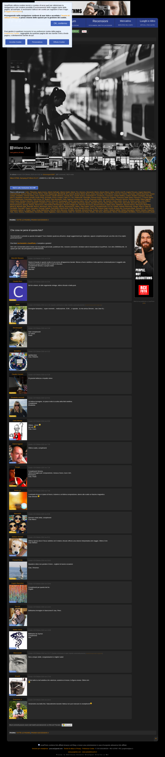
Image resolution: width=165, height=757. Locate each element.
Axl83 (46, 194)
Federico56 (78, 197)
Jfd (104, 201)
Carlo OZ (117, 194)
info (144, 303)
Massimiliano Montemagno (53, 205)
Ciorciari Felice (29, 196)
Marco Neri (118, 203)
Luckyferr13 (43, 203)
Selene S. (21, 210)
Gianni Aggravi (145, 199)
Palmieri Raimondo (125, 206)
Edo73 (12, 197)
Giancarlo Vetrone (121, 199)
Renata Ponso (84, 208)
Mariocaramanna (16, 205)
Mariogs (25, 205)
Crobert (128, 196)
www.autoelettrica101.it (89, 752)
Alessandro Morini (92, 192)
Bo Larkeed (70, 194)
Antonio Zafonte (26, 194)
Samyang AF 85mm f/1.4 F (29, 178)
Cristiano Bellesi (119, 196)
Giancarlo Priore (108, 199)
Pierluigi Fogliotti (44, 208)
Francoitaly (28, 199)
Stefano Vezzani (140, 210)
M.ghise (67, 203)
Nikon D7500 (14, 178)
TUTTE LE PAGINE (23, 220)
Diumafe (149, 196)
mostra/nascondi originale (93, 305)
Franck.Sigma (148, 197)
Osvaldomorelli (101, 206)
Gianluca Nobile (134, 199)
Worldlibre (131, 212)
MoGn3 (36, 206)
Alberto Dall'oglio (53, 192)
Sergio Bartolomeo (42, 210)
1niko (27, 192)
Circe (36, 196)
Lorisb (12, 203)
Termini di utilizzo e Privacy (72, 748)
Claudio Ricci (68, 196)
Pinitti (71, 208)
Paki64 (115, 206)
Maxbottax (147, 205)
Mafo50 (73, 203)
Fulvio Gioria (36, 199)
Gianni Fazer (14, 201)
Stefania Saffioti (114, 210)
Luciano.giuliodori (32, 203)
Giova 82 (55, 201)
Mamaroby (80, 203)
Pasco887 (21, 208)
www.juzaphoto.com (74, 752)
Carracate (131, 194)
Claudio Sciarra (79, 196)
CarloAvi (124, 194)
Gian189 (86, 199)
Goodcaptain (63, 201)
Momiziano (43, 206)
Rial (96, 208)
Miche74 (13, 206)
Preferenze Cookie (11, 33)
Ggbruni (70, 199)
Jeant (100, 201)
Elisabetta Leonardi (22, 197)
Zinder (152, 212)
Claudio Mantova (57, 196)
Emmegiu (48, 197)
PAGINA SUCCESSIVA (40, 220)
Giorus (48, 201)
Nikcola (61, 206)
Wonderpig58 (122, 212)
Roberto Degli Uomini (105, 208)
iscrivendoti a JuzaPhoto (26, 243)
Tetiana (21, 212)
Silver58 (53, 210)
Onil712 (92, 206)
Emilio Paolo (39, 197)
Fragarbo (113, 197)
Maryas (31, 205)
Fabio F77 (67, 197)
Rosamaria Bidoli (129, 208)
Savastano (13, 210)
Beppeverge (52, 194)
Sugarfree (150, 210)
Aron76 (35, 194)
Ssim (101, 210)
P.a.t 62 (109, 206)
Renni (92, 208)
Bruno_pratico (90, 194)
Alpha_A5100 (114, 192)
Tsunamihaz (38, 212)
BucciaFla (99, 194)
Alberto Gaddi (65, 192)
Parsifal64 (13, 208)
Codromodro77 (91, 196)
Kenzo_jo (126, 201)
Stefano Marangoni (127, 210)
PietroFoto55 (63, 208)
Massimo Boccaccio (86, 205)
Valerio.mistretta (61, 212)
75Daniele (33, 192)
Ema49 (32, 197)
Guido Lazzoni (73, 201)
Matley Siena (110, 205)
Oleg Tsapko (84, 206)
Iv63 (86, 201)
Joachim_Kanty (111, 201)
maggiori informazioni (13, 11)
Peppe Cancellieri (32, 208)
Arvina (41, 194)
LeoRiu (137, 201)
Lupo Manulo (59, 203)
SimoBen (71, 210)
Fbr (72, 197)
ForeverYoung (96, 197)
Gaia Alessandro (56, 199)
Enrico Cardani (57, 197)
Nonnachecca (69, 206)
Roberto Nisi (118, 208)
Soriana (95, 210)
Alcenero (82, 192)
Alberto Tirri (74, 192)
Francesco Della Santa (125, 197)
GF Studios (46, 199)
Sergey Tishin (30, 210)
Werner (114, 212)
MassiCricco (39, 205)
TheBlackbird (29, 212)
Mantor (87, 203)
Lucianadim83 (20, 203)
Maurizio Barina (129, 205)
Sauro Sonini (149, 208)
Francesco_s (138, 197)
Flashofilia (86, 197)
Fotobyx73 (105, 197)
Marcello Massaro (97, 203)
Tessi (16, 212)
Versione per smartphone (40, 748)
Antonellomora (15, 194)
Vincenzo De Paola (82, 212)
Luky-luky (51, 203)
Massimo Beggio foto (71, 205)
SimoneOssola (87, 210)
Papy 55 (148, 206)
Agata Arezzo (42, 192)
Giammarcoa (78, 199)
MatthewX (119, 205)
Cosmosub (109, 196)
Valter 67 (71, 212)
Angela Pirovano (131, 192)
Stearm (106, 210)
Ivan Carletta (93, 201)
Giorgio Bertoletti (39, 201)
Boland (77, 194)
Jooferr (119, 201)
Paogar (135, 206)
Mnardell (30, 206)
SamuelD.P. (140, 208)
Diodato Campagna (138, 196)
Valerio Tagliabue (50, 212)
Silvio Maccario (61, 210)
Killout (132, 201)
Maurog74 (139, 205)
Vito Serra (98, 212)
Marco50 (134, 203)
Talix (11, 212)
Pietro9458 (55, 208)
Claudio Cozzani (45, 196)
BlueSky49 (61, 194)
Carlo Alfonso (108, 194)
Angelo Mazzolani (144, 192)
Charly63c (19, 196)
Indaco (81, 201)
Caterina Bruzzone (142, 194)
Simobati (78, 210)
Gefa (64, 199)
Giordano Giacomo (26, 201)
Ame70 (122, 192)
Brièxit (83, 194)
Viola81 (92, 212)
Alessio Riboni (104, 192)
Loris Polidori (145, 201)
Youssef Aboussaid (142, 212)
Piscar (76, 208)
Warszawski (107, 212)
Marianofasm (142, 203)
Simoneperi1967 (49, 174)
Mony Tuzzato (53, 206)
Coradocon (100, 196)
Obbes (77, 206)
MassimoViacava (99, 205)
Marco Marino (109, 203)
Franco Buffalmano (16, 199)
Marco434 (126, 203)
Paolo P (141, 206)
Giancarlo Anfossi (96, 199)
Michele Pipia (21, 206)
